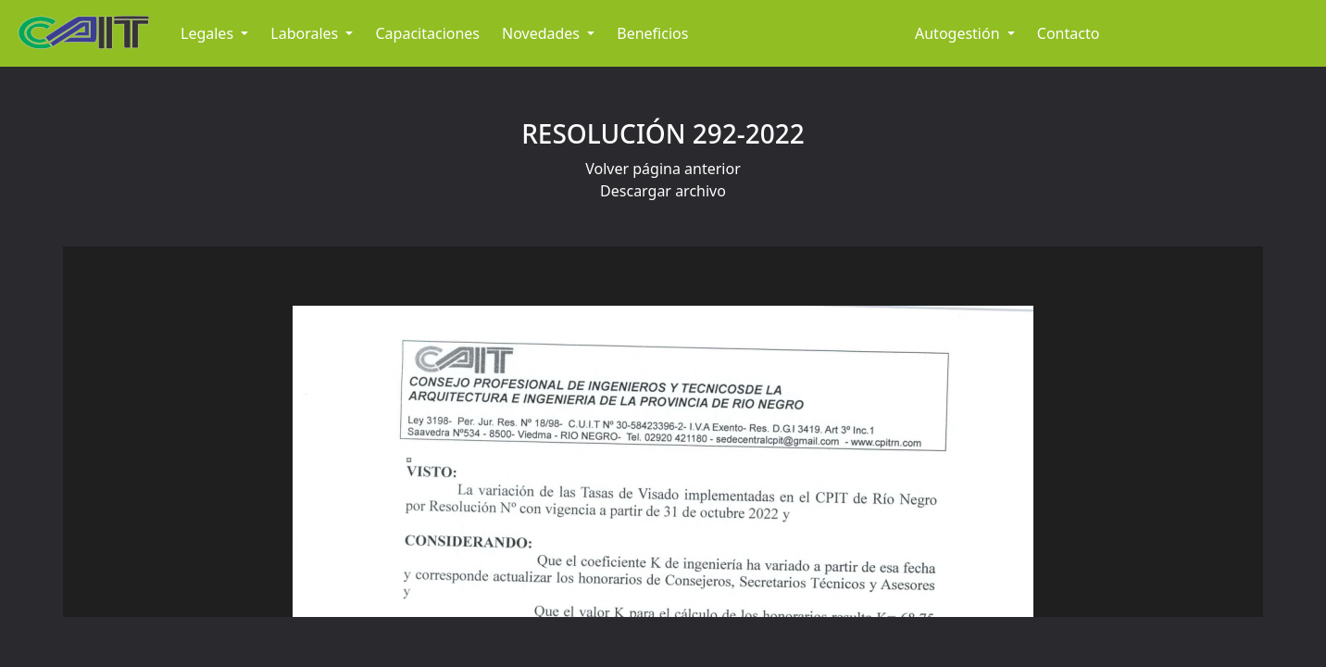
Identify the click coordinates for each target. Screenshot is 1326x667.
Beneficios (652, 33)
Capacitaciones (427, 33)
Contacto (1068, 33)
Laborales (306, 33)
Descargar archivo (663, 191)
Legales (209, 33)
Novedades (542, 33)
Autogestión (959, 33)
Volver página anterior (663, 168)
